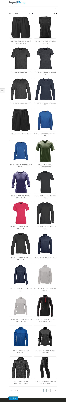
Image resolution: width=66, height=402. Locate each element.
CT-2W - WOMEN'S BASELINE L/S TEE (45, 104)
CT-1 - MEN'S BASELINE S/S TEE (20, 72)
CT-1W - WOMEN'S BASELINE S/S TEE (45, 73)
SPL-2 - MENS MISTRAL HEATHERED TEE (45, 166)
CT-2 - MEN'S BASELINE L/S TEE (20, 103)
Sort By (11, 13)
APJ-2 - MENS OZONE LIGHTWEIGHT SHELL (21, 382)
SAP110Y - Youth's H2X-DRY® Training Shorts (21, 42)
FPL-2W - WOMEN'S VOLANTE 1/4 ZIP (21, 289)
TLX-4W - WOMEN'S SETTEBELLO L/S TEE (21, 166)
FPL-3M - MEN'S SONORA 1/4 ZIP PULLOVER (45, 289)
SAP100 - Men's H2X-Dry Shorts (20, 134)
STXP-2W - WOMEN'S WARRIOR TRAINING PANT (45, 382)
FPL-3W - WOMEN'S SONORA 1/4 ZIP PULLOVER (21, 320)
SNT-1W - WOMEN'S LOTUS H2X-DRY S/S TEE (21, 228)
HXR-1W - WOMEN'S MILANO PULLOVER (45, 351)
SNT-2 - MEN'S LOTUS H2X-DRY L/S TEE (45, 228)
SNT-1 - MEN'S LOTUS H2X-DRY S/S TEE (45, 197)
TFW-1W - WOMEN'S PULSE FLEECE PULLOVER (45, 320)
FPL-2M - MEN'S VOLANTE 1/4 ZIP (45, 258)
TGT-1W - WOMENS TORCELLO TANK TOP (45, 42)
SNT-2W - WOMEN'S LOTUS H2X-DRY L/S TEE (21, 259)
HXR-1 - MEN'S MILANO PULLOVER (21, 351)
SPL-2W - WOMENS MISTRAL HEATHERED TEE (20, 197)
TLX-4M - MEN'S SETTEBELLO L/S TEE (45, 135)
